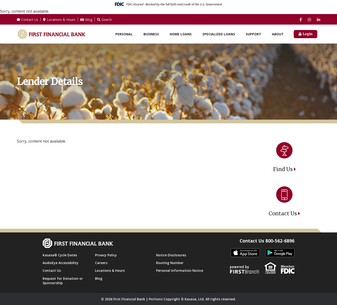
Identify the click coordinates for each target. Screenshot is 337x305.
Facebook (301, 20)
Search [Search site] (107, 19)
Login (307, 34)
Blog (88, 19)
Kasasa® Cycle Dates (60, 255)
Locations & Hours (61, 19)
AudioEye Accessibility (60, 263)
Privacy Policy (106, 255)
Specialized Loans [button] (218, 34)
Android (279, 252)
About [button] (278, 34)
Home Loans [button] (181, 34)
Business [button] (151, 34)
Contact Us (29, 19)
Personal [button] (124, 34)
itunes (245, 252)
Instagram (309, 20)
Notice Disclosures (171, 255)
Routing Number (169, 263)
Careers (101, 263)
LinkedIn (318, 20)
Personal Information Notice (179, 270)
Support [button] (253, 34)
